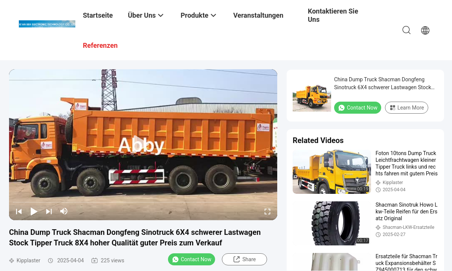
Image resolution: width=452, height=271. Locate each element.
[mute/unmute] (64, 211)
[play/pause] (33, 211)
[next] (48, 211)
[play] (143, 144)
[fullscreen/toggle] (267, 211)
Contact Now (191, 259)
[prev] (18, 211)
